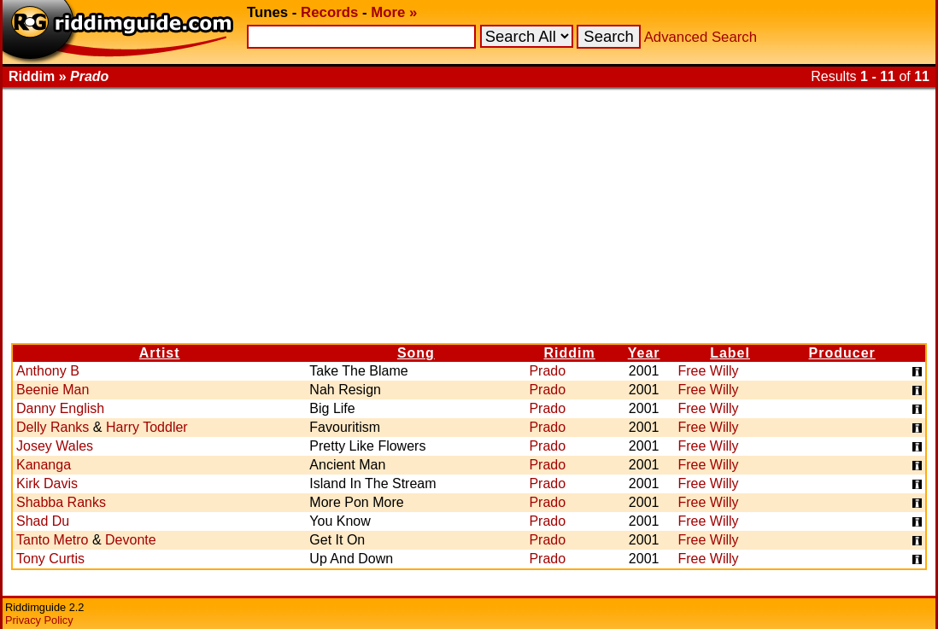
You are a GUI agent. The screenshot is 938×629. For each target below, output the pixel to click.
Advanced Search (700, 37)
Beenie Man (52, 389)
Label (730, 353)
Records (329, 12)
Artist (159, 353)
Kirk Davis (47, 483)
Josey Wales (54, 446)
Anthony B (47, 371)
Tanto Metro (52, 540)
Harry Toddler (147, 427)
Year (644, 353)
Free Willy (708, 371)
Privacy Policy (39, 620)
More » (394, 12)
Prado (547, 371)
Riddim (569, 353)
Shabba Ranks (61, 502)
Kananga (43, 464)
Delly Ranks (52, 427)
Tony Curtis (50, 558)
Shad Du (42, 521)
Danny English (60, 408)
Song (416, 353)
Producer (842, 353)
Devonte (130, 540)
